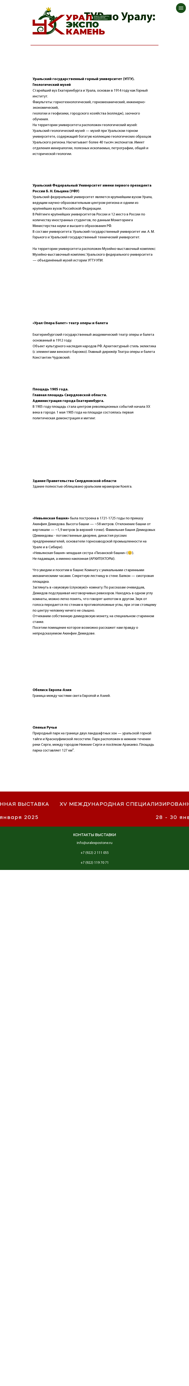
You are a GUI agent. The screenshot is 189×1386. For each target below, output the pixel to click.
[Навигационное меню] (181, 8)
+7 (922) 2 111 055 (94, 853)
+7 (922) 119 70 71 (94, 863)
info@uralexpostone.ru (94, 843)
